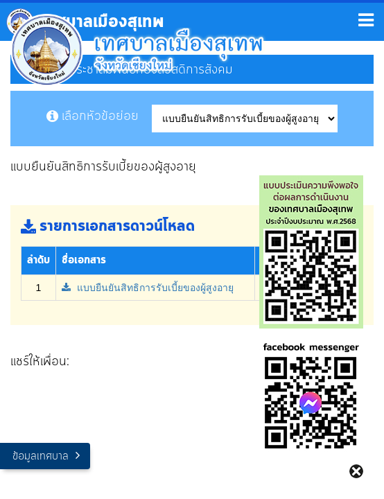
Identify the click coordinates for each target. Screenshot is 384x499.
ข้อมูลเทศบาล (40, 456)
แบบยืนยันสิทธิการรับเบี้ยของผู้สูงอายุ (148, 287)
